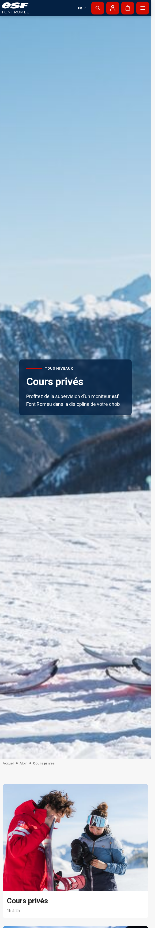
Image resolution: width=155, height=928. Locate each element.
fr (82, 8)
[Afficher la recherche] (97, 8)
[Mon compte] (112, 8)
